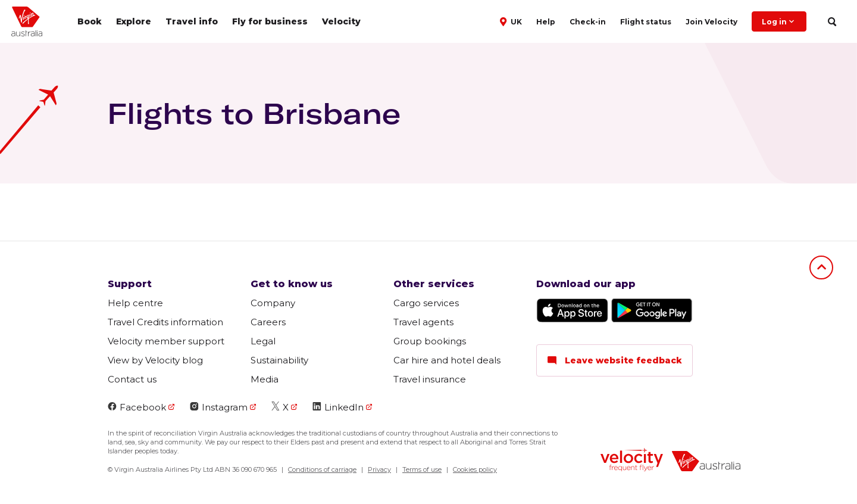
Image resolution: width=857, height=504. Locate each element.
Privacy (379, 469)
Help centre (135, 303)
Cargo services (426, 303)
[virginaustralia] (706, 462)
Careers (268, 322)
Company (273, 303)
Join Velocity (711, 21)
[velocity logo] (631, 461)
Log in (779, 21)
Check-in (588, 21)
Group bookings (429, 341)
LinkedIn (338, 407)
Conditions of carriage (322, 469)
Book (89, 21)
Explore (133, 21)
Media (265, 379)
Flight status (645, 21)
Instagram (219, 407)
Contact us (132, 379)
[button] (512, 21)
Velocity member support (166, 341)
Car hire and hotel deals (447, 360)
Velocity (341, 21)
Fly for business (270, 21)
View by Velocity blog (155, 360)
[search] (832, 22)
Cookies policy (475, 469)
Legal (263, 341)
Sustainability (279, 360)
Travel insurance (429, 379)
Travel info (191, 21)
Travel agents (423, 322)
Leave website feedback (614, 360)
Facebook (137, 407)
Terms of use (422, 469)
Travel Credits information (165, 322)
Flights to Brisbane (254, 113)
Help (545, 21)
